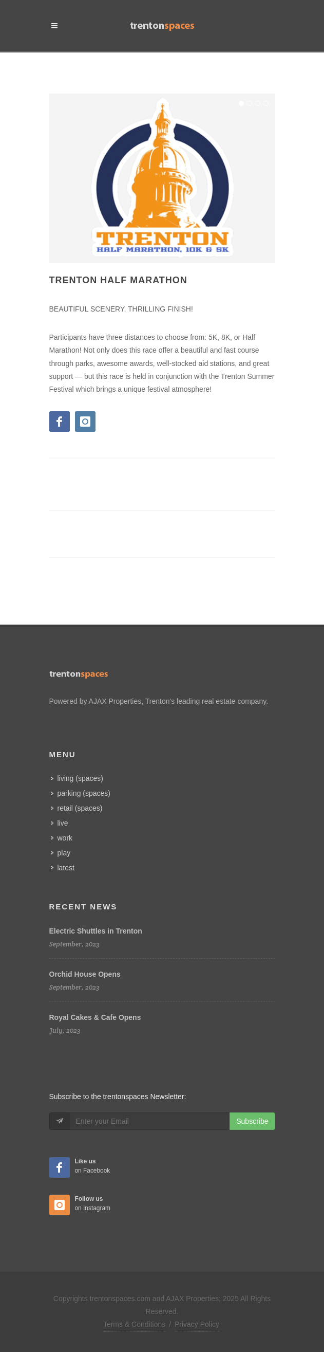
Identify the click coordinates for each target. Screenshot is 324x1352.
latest (66, 868)
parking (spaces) (84, 793)
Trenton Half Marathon (118, 280)
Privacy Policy (197, 1324)
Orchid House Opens (85, 974)
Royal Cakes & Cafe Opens (95, 1017)
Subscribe (252, 1121)
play (64, 853)
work (65, 838)
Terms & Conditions (134, 1324)
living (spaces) (80, 778)
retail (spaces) (80, 808)
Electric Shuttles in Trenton (95, 931)
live (63, 823)
